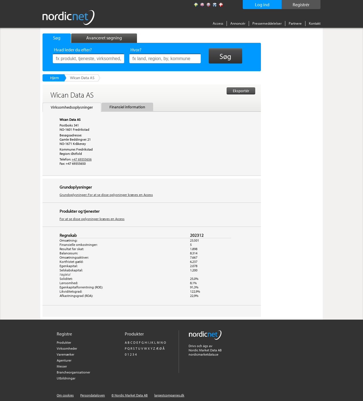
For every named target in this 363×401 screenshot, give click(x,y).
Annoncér (237, 23)
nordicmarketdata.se (203, 354)
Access (218, 23)
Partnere (295, 23)
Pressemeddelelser (267, 23)
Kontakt (314, 23)
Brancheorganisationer (73, 372)
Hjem (54, 77)
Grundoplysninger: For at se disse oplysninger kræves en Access (106, 195)
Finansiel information (127, 106)
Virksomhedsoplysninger (72, 107)
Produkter (64, 342)
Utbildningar (66, 378)
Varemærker (65, 354)
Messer (62, 366)
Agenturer (64, 360)
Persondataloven (92, 395)
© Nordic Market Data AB (129, 395)
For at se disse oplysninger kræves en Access (92, 219)
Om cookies (65, 395)
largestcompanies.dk (169, 395)
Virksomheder (67, 348)
